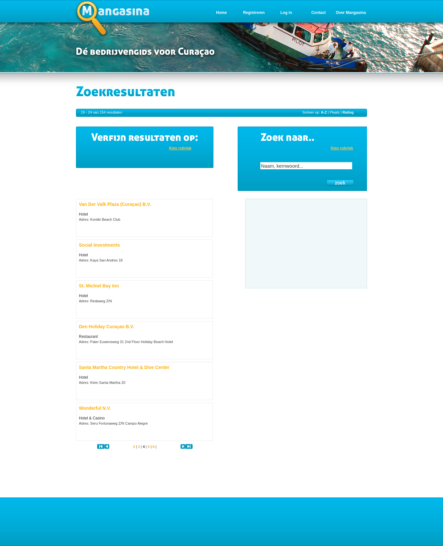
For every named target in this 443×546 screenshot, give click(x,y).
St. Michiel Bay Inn (99, 285)
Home (221, 12)
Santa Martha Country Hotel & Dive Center (124, 367)
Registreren (254, 12)
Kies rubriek (180, 148)
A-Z (324, 112)
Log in (286, 12)
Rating (347, 112)
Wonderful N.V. (95, 408)
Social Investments (99, 245)
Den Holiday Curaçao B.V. (106, 326)
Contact (318, 12)
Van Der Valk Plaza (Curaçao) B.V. (115, 204)
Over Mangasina (351, 12)
